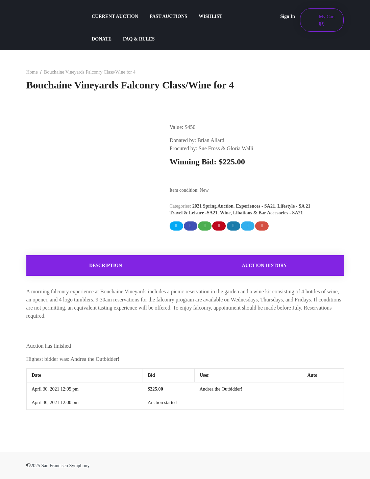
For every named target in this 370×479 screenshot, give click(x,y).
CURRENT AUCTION (115, 16)
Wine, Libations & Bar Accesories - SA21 (261, 212)
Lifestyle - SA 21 (294, 206)
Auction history (264, 265)
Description (105, 265)
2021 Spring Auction (212, 206)
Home (32, 72)
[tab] (105, 265)
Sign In (287, 16)
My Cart (327, 20)
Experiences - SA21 (255, 206)
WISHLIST (210, 16)
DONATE (102, 39)
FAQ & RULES (139, 39)
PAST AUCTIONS (168, 16)
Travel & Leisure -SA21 (194, 212)
